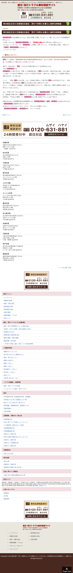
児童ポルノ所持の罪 (10, 434)
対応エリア (7, 318)
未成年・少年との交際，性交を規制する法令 (17, 329)
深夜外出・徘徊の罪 (10, 464)
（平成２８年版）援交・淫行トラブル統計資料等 (18, 344)
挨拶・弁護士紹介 (9, 303)
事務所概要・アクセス (10, 315)
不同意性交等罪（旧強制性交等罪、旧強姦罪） (18, 396)
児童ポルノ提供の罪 (10, 440)
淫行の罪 (6, 461)
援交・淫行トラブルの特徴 (12, 386)
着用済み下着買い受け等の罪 (12, 467)
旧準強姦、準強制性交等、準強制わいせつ (16, 405)
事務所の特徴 (8, 300)
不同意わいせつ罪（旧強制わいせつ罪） (16, 399)
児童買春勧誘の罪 (9, 431)
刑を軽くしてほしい (10, 372)
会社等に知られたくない (11, 378)
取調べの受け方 (8, 360)
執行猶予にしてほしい (10, 369)
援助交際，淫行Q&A (10, 341)
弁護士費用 (7, 312)
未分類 (6, 496)
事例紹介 (6, 493)
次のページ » (67, 115)
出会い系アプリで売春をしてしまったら (16, 422)
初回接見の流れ (8, 309)
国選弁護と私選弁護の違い (12, 335)
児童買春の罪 (8, 419)
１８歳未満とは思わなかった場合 (14, 425)
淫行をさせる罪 (8, 453)
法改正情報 (7, 411)
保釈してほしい (8, 366)
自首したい (7, 375)
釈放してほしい (8, 363)
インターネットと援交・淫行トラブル (15, 389)
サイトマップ (14, 549)
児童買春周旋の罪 (9, 428)
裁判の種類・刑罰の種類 (11, 338)
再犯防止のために (9, 332)
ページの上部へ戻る (64, 267)
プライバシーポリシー (16, 546)
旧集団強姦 (7, 408)
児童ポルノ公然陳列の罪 (11, 443)
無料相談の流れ (8, 306)
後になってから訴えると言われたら (14, 402)
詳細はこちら (43, 485)
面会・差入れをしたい (10, 357)
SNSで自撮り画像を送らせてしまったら (16, 437)
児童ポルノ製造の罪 (10, 446)
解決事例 (6, 499)
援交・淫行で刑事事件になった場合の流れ (16, 326)
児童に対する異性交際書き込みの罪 (14, 475)
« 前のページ (6, 115)
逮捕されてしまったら (10, 351)
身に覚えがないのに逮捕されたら (14, 354)
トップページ (8, 297)
